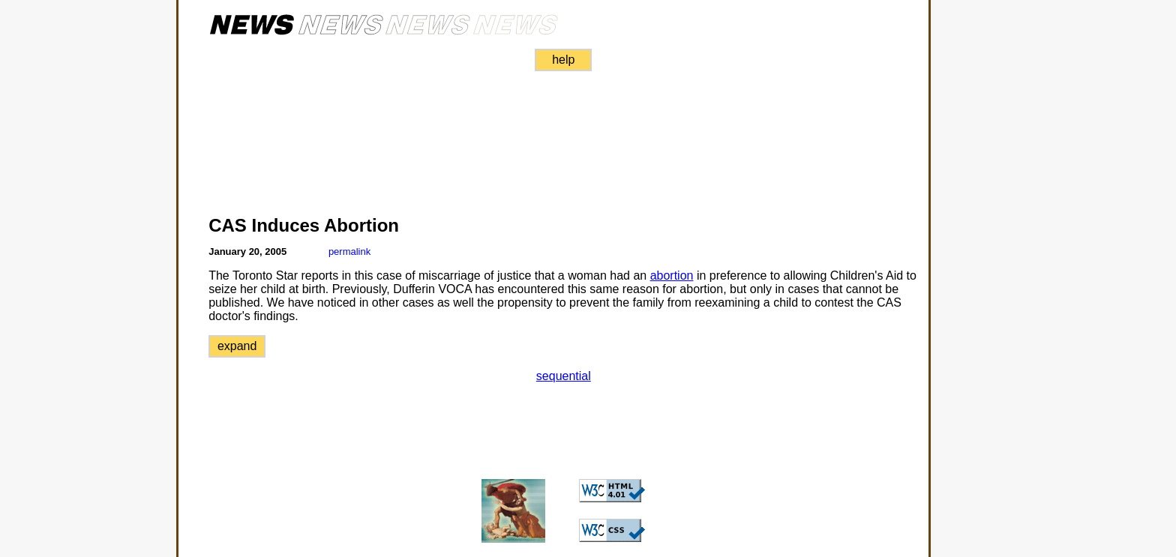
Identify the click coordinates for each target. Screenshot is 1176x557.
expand (237, 346)
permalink (349, 251)
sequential (563, 376)
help (563, 59)
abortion (672, 275)
